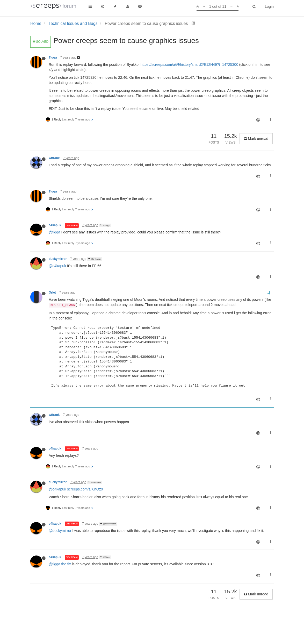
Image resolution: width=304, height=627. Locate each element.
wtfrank (54, 158)
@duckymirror (108, 524)
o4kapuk (55, 225)
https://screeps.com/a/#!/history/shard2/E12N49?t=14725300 (189, 64)
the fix (66, 564)
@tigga (54, 232)
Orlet (52, 292)
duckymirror (58, 259)
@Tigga (105, 225)
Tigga (53, 57)
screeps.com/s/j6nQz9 (85, 489)
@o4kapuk (94, 259)
